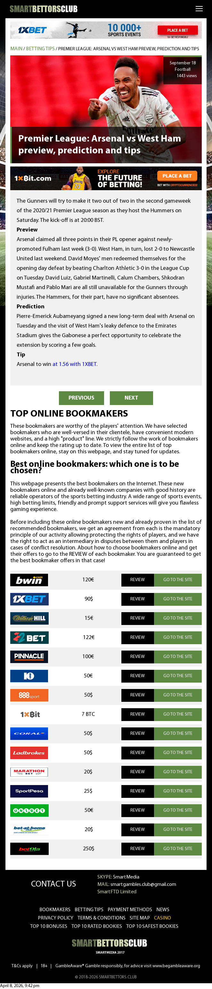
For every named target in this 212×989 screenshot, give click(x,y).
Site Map (140, 918)
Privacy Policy (55, 918)
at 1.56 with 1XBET (74, 364)
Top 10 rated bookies (96, 926)
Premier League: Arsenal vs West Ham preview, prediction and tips (128, 49)
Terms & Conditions (101, 918)
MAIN (16, 49)
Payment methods (130, 909)
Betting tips (40, 49)
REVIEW (137, 580)
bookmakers (54, 909)
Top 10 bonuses (48, 926)
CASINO (162, 918)
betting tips (89, 909)
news (162, 909)
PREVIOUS (81, 398)
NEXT (131, 398)
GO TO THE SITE (177, 580)
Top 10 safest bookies (152, 926)
